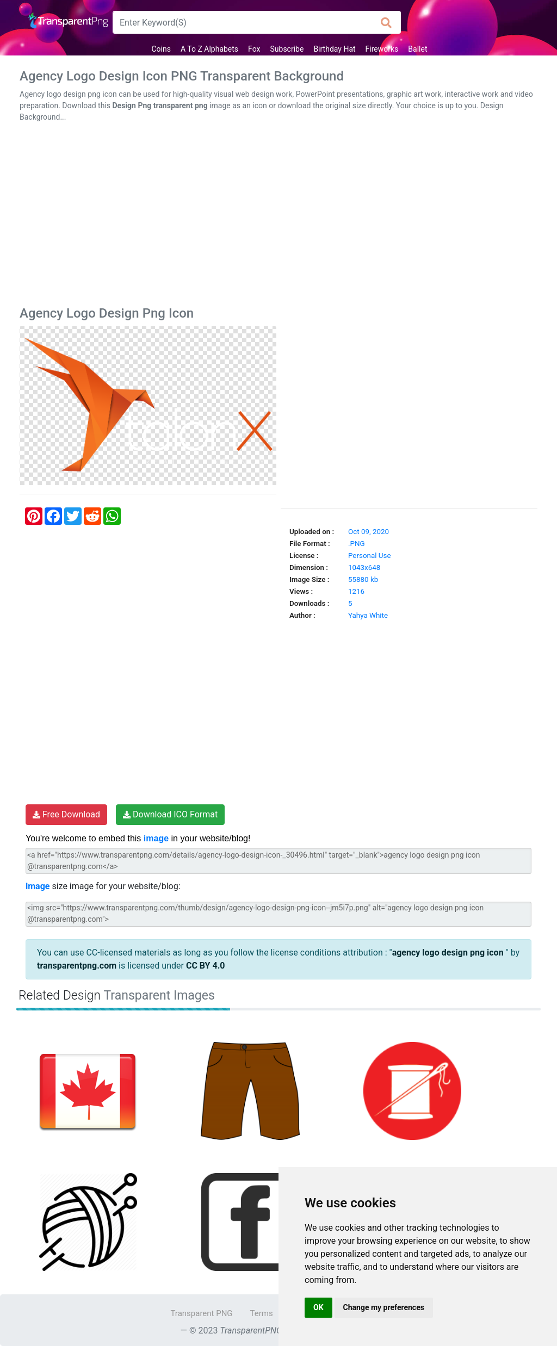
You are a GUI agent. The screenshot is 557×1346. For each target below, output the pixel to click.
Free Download (66, 814)
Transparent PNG (201, 1313)
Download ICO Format (170, 814)
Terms (261, 1313)
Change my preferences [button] (383, 1307)
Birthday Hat (334, 49)
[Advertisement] (278, 216)
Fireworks (382, 49)
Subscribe (287, 49)
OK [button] (318, 1307)
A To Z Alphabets (209, 49)
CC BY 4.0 (205, 965)
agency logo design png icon (449, 952)
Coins (160, 49)
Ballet (417, 49)
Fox (254, 49)
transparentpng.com (76, 965)
